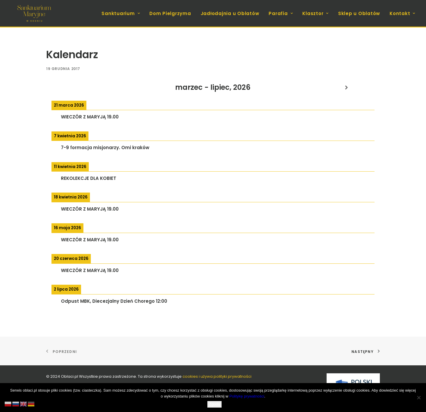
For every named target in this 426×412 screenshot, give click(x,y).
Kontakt (402, 13)
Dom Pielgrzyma (170, 13)
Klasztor (315, 13)
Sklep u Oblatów (359, 13)
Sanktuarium (120, 13)
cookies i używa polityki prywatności (217, 376)
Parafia (281, 13)
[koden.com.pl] (34, 13)
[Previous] (79, 87)
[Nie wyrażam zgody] (419, 397)
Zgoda (214, 404)
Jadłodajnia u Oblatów (230, 13)
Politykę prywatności (246, 396)
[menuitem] (122, 13)
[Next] (346, 87)
